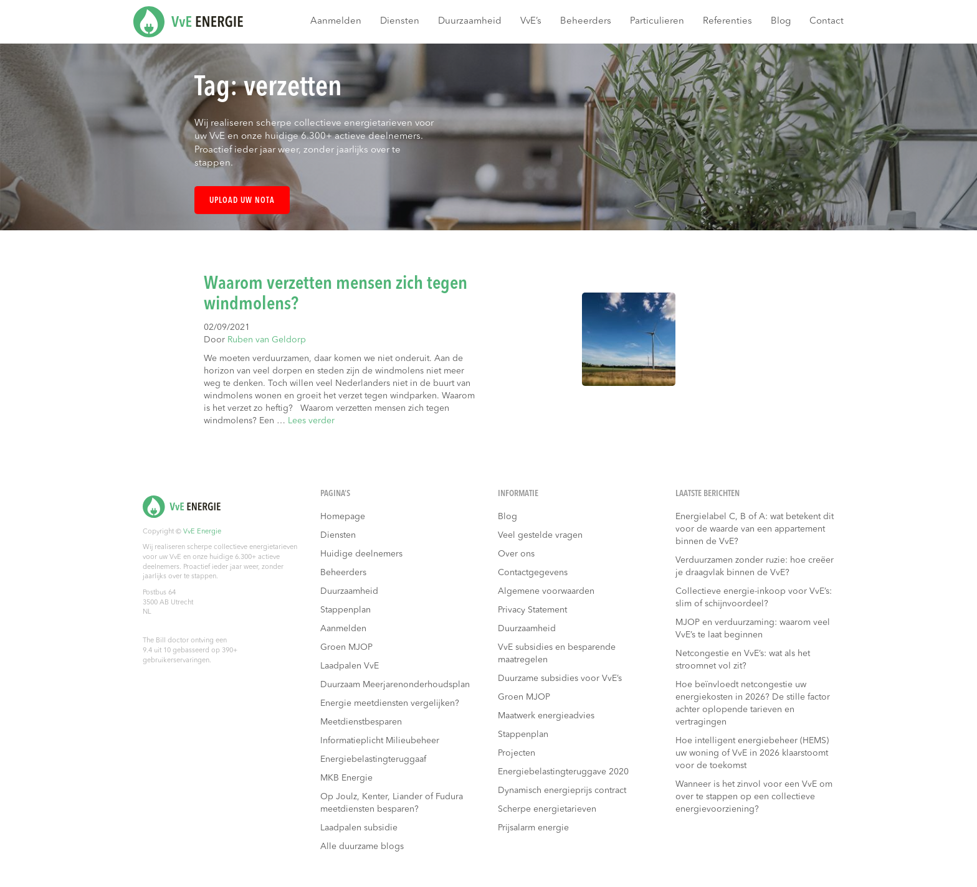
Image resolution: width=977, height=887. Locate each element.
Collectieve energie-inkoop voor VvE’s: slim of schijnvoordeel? (753, 597)
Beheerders (585, 21)
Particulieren (657, 21)
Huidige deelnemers (361, 554)
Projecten (516, 753)
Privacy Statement (532, 610)
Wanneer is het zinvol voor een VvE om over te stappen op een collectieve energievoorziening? (753, 797)
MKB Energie (346, 778)
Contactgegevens (533, 572)
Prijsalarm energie (533, 828)
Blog (781, 21)
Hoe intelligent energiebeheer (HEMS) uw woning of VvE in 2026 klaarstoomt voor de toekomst (752, 753)
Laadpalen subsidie (359, 828)
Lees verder (311, 420)
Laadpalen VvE (349, 666)
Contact (826, 21)
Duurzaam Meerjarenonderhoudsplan (395, 684)
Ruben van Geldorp (266, 340)
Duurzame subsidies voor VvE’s (560, 678)
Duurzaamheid (470, 21)
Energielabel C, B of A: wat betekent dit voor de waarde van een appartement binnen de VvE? (754, 529)
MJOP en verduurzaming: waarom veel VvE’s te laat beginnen (752, 628)
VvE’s (530, 21)
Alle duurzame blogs (362, 846)
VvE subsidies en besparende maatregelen (557, 653)
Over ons (516, 554)
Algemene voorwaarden (546, 591)
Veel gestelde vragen (540, 535)
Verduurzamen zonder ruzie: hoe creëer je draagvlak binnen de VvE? (754, 566)
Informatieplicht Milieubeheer (379, 740)
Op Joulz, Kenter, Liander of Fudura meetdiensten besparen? (391, 803)
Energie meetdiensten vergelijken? (389, 703)
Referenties (727, 21)
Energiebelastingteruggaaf (373, 759)
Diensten (399, 21)
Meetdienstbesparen (361, 722)
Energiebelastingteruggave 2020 (563, 771)
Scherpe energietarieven (547, 809)
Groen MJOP (346, 647)
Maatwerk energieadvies (546, 715)
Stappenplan (345, 610)
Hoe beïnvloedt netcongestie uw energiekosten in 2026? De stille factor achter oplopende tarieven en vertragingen (752, 703)
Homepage (342, 516)
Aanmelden (335, 21)
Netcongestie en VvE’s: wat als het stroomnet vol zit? (742, 659)
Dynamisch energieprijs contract (562, 790)
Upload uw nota (242, 201)
